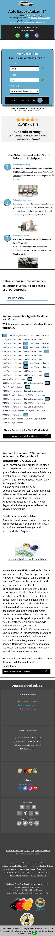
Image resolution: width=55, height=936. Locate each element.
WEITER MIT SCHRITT (27, 100)
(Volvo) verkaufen (18, 335)
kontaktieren (30, 588)
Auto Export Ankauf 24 (27, 11)
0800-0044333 (36, 738)
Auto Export (29, 851)
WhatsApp (17, 187)
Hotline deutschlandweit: (27, 29)
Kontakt (41, 523)
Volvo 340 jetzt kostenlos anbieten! (27, 559)
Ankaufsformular (29, 749)
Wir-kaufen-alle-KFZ (39, 875)
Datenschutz (12, 893)
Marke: (13, 63)
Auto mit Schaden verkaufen (34, 866)
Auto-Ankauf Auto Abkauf (25, 869)
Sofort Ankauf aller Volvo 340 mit (38, 872)
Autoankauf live (16, 866)
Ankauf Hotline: (22, 741)
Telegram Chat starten (29, 705)
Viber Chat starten (29, 709)
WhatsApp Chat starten (29, 702)
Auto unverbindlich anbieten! (30, 435)
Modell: (13, 74)
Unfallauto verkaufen (14, 851)
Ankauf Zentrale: (23, 738)
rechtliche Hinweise (25, 893)
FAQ (46, 893)
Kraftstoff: (15, 85)
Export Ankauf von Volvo (19, 875)
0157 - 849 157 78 (34, 16)
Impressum (39, 893)
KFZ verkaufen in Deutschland (21, 863)
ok (34, 933)
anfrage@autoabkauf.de (40, 17)
